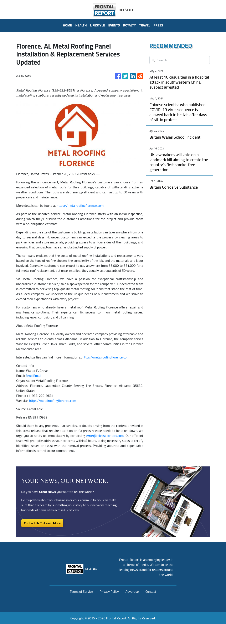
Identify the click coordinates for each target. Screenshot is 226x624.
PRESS (158, 25)
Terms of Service (81, 591)
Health (81, 25)
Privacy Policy (109, 591)
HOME (67, 25)
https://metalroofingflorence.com (80, 205)
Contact (150, 591)
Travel (144, 25)
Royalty (129, 25)
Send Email (33, 375)
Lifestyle (97, 25)
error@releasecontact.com (105, 435)
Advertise (132, 591)
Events (114, 25)
